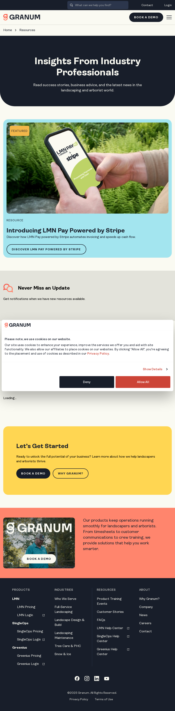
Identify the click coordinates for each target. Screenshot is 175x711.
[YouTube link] (106, 678)
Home (7, 30)
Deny (87, 382)
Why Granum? (70, 473)
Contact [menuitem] (147, 5)
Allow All (143, 382)
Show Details (152, 369)
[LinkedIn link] (96, 678)
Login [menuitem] (168, 5)
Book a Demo (146, 17)
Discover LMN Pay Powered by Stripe (46, 249)
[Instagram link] (86, 678)
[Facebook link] (77, 678)
